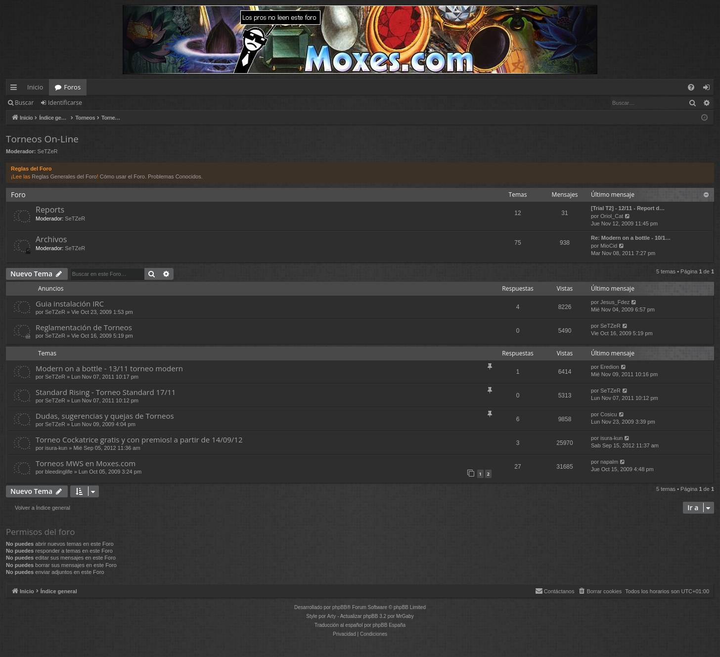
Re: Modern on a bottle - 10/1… (631, 238)
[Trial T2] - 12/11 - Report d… (628, 208)
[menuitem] (691, 87)
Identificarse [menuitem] (709, 89)
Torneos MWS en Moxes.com (85, 463)
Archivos (51, 239)
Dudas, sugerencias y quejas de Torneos (105, 416)
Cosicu (608, 414)
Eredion (609, 367)
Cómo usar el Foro (122, 176)
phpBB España (388, 625)
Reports (50, 209)
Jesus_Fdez (615, 302)
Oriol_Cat (611, 216)
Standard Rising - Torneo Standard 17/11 (106, 392)
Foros (72, 87)
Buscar (24, 102)
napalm (609, 462)
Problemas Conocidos (174, 176)
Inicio (35, 87)
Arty (331, 616)
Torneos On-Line (42, 138)
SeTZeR (48, 151)
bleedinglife (59, 472)
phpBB (339, 607)
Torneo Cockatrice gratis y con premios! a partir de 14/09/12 (139, 439)
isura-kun (56, 448)
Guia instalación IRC (70, 303)
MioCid (608, 246)
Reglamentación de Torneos (84, 327)
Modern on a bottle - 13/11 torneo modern (109, 368)
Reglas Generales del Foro (64, 176)
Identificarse (65, 102)
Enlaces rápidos (15, 89)
